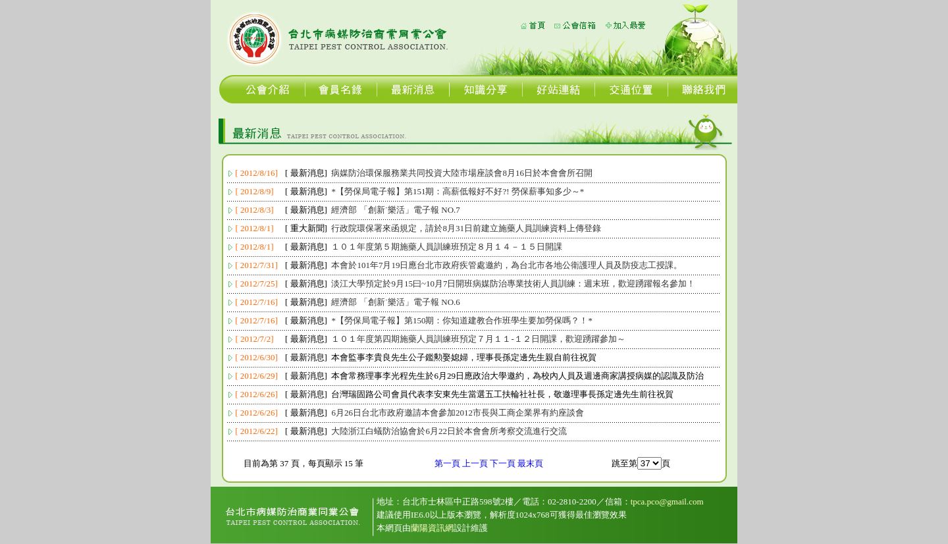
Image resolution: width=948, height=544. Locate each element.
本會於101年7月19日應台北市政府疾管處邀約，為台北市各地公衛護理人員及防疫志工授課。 (506, 265)
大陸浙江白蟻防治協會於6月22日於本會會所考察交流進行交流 (449, 431)
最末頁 (530, 463)
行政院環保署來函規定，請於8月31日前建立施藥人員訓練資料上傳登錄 (466, 228)
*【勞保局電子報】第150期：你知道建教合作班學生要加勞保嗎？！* (461, 320)
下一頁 (502, 463)
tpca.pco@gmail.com (667, 501)
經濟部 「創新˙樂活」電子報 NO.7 (395, 210)
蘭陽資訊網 (432, 528)
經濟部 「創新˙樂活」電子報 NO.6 (395, 302)
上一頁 (475, 463)
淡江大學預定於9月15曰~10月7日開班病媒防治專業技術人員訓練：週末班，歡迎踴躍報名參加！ (513, 283)
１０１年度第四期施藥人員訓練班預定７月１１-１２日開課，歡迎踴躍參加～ (478, 339)
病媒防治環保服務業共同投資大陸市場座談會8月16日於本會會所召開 (461, 173)
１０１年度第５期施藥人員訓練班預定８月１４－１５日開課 (446, 247)
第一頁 (447, 463)
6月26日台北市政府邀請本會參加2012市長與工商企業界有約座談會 (457, 413)
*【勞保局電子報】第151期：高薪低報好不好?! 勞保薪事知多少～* (457, 191)
